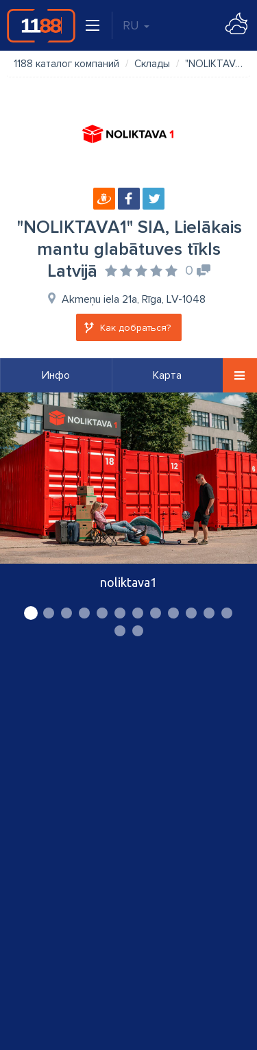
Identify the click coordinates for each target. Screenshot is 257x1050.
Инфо (56, 375)
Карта (167, 375)
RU (136, 25)
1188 (41, 25)
